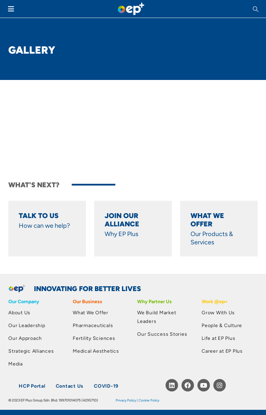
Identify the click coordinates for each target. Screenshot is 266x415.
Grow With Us (218, 312)
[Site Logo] (131, 9)
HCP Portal (32, 386)
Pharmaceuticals (93, 325)
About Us (19, 312)
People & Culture (222, 325)
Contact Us (70, 386)
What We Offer (90, 312)
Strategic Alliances (31, 351)
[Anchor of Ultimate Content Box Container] (47, 232)
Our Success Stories (162, 334)
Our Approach (25, 338)
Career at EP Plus (222, 351)
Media (15, 364)
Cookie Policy (149, 400)
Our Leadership (26, 325)
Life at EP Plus (218, 338)
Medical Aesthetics (96, 351)
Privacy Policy (126, 400)
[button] (256, 9)
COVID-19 (106, 386)
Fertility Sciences (94, 338)
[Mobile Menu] (11, 9)
